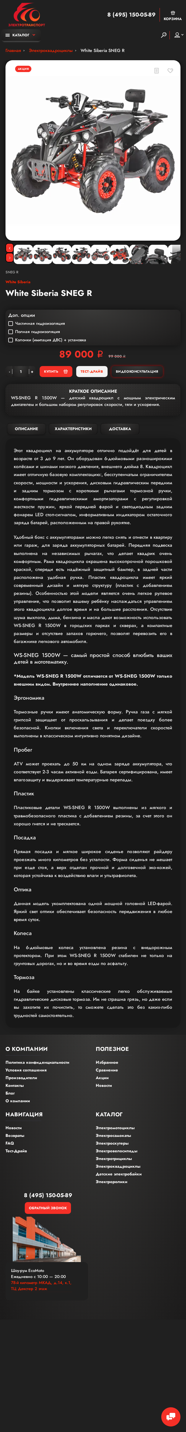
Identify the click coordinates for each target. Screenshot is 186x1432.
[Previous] (10, 248)
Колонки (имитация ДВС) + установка (47, 340)
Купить (56, 371)
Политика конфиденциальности (37, 1062)
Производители (21, 1078)
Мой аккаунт (177, 35)
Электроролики (111, 1182)
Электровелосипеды (116, 1151)
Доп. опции (21, 315)
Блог (10, 1093)
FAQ (10, 1143)
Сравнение (107, 1070)
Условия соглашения (26, 1070)
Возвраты (15, 1136)
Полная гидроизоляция (34, 331)
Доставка (120, 428)
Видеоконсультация (137, 371)
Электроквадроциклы (118, 1166)
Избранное (107, 1062)
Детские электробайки (119, 1174)
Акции (102, 1078)
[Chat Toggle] (170, 1416)
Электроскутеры (112, 1143)
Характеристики (73, 428)
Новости (104, 1085)
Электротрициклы (114, 1159)
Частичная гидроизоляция (36, 323)
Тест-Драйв (92, 371)
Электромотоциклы (115, 1128)
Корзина (173, 15)
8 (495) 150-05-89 (131, 15)
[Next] (10, 257)
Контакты (15, 1085)
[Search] (164, 35)
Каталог (17, 35)
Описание (26, 428)
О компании (18, 1101)
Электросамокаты (113, 1136)
